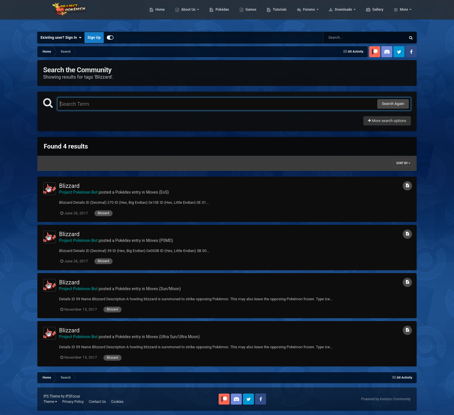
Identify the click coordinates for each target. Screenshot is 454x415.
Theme (50, 402)
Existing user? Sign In (61, 37)
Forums (337, 14)
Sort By (403, 163)
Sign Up (93, 37)
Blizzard (69, 185)
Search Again (393, 103)
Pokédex (249, 14)
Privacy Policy (73, 402)
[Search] (350, 37)
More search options (387, 120)
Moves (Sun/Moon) (163, 288)
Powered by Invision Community (386, 399)
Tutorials (307, 14)
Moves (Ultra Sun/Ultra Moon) (172, 336)
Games (278, 14)
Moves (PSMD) (159, 240)
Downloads (371, 14)
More (404, 14)
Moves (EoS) (157, 192)
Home (187, 14)
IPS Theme (51, 396)
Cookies (117, 402)
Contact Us (97, 402)
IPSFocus (72, 396)
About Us (216, 14)
